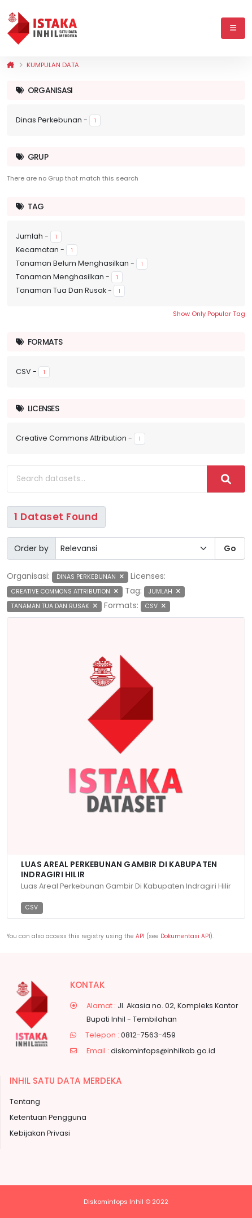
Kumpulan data (53, 64)
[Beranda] (10, 64)
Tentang (25, 1101)
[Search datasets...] (107, 479)
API (140, 936)
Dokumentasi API (185, 936)
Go (230, 548)
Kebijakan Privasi (40, 1133)
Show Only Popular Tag (209, 313)
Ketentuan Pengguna (48, 1117)
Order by (31, 548)
